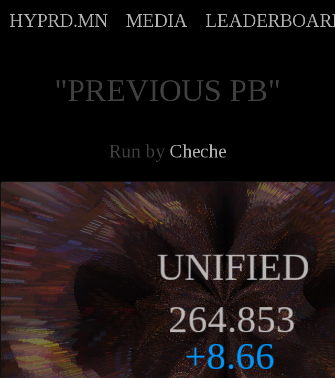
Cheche (198, 151)
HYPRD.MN (58, 20)
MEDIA (157, 20)
